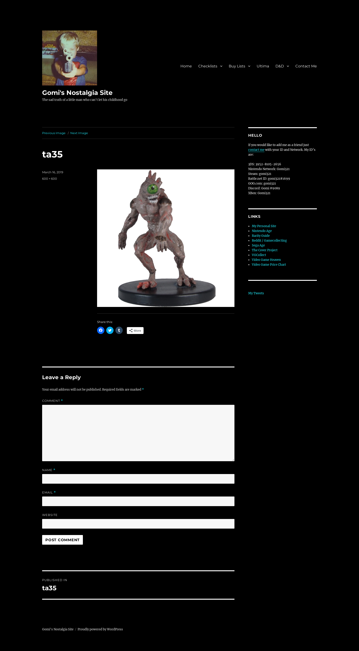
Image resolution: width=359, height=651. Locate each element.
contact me (256, 150)
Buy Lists (237, 66)
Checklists (207, 66)
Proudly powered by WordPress (100, 629)
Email (49, 492)
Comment (52, 401)
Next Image (79, 133)
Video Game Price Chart (269, 265)
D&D (279, 66)
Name (48, 470)
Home (186, 66)
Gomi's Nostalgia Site (77, 93)
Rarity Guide (261, 236)
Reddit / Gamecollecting (269, 241)
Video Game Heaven (266, 260)
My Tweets (256, 293)
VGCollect (259, 255)
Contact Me (306, 66)
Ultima (263, 66)
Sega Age (258, 245)
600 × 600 (49, 178)
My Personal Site (264, 226)
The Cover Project (264, 250)
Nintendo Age (262, 231)
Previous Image (53, 133)
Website (50, 515)
